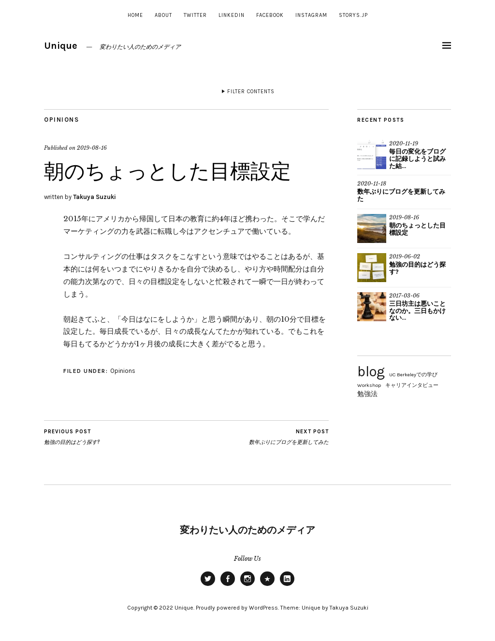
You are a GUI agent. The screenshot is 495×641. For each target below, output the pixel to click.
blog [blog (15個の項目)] (371, 371)
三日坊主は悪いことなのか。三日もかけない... (417, 311)
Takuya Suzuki (94, 196)
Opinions (61, 119)
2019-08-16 (92, 147)
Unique (60, 45)
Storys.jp (353, 15)
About (163, 15)
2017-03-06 (404, 295)
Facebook (270, 15)
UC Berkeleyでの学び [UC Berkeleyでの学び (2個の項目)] (413, 374)
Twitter (195, 15)
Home (135, 15)
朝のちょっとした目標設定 (417, 229)
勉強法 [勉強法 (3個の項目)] (367, 394)
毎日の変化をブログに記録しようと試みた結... (417, 159)
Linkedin (231, 15)
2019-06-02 (404, 256)
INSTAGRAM (311, 15)
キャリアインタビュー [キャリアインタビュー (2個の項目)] (411, 385)
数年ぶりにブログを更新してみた (289, 436)
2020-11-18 (371, 183)
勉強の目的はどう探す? (72, 436)
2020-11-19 (403, 143)
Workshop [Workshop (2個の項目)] (369, 385)
